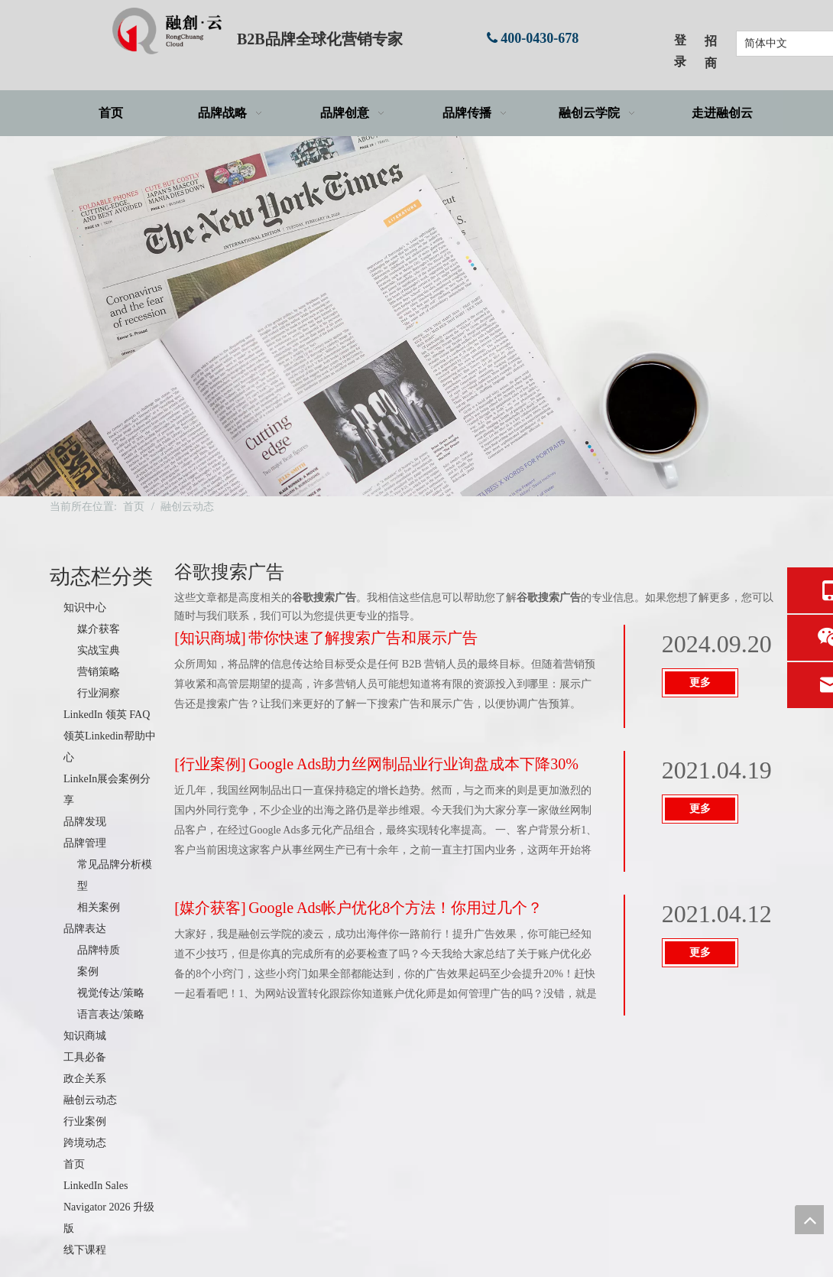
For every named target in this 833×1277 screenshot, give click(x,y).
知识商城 (84, 1035)
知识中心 (84, 607)
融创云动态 (90, 1100)
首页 (74, 1164)
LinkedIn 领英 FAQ (106, 714)
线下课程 (84, 1250)
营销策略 (98, 671)
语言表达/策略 (110, 1014)
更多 (700, 682)
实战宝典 (98, 650)
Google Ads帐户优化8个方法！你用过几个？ (395, 907)
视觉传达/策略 (110, 993)
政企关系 (84, 1078)
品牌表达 (84, 928)
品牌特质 (98, 950)
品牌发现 (84, 821)
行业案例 (84, 1121)
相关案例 (98, 907)
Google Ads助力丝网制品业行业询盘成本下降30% (413, 763)
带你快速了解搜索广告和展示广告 (363, 637)
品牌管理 (84, 843)
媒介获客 (98, 629)
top (809, 1219)
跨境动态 (84, 1143)
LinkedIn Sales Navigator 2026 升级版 (108, 1207)
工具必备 (84, 1057)
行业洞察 (98, 693)
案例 (88, 971)
